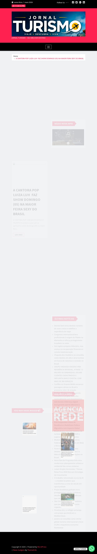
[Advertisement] (49, 77)
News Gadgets (19, 550)
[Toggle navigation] (48, 47)
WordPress (41, 547)
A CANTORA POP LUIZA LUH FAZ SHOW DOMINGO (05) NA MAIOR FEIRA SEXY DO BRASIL (50, 58)
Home (15, 56)
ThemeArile (32, 550)
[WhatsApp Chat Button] (91, 548)
